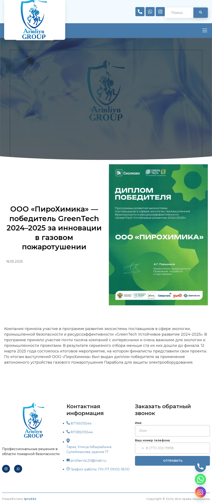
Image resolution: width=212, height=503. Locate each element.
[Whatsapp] (200, 479)
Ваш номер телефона (152, 440)
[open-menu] (205, 30)
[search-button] (200, 12)
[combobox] (140, 448)
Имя (138, 423)
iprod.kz (30, 499)
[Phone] (200, 466)
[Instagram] (200, 492)
